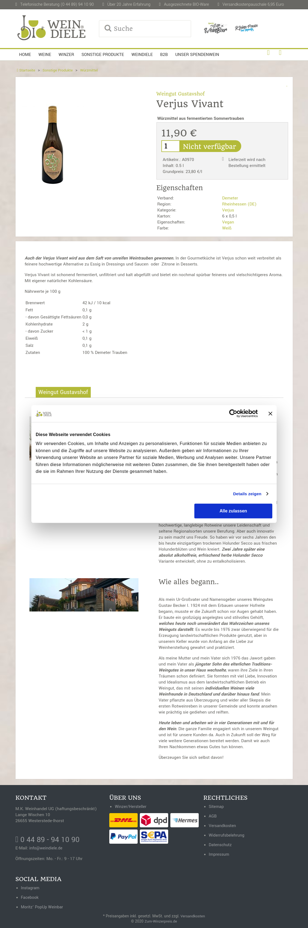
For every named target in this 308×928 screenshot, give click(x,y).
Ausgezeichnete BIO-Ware (186, 4)
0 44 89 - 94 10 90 (49, 839)
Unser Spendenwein (197, 55)
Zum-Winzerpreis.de (160, 920)
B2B (164, 55)
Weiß (227, 228)
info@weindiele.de (46, 848)
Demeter (230, 198)
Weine (44, 55)
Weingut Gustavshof (181, 94)
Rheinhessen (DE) (239, 204)
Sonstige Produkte (102, 55)
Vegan (228, 222)
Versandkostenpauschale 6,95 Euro (253, 4)
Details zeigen (246, 493)
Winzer (66, 55)
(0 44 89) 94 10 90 (77, 4)
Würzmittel (91, 70)
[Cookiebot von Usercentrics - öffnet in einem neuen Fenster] (234, 413)
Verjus (228, 210)
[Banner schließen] (270, 414)
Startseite (26, 70)
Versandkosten (193, 915)
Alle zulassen (233, 511)
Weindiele (142, 55)
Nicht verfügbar (212, 146)
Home (25, 55)
